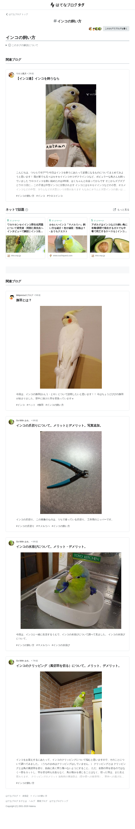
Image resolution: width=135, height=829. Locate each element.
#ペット (31, 404)
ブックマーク (13, 220)
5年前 (38, 295)
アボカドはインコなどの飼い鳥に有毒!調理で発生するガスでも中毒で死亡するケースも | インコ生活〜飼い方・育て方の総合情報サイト (109, 228)
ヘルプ (32, 801)
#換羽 (40, 404)
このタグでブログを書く (116, 28)
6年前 (35, 420)
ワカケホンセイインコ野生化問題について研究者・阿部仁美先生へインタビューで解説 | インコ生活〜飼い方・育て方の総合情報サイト (25, 228)
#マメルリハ (43, 526)
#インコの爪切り (25, 526)
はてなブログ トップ (17, 14)
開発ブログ (42, 801)
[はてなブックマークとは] (26, 209)
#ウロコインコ (55, 195)
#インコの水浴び (61, 645)
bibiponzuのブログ (24, 295)
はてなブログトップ (58, 801)
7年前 (35, 661)
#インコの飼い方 (25, 195)
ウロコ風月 (21, 73)
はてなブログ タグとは (16, 801)
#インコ (40, 195)
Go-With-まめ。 (23, 420)
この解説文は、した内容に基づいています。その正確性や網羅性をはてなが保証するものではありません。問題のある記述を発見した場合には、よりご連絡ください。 (22, 45)
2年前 (31, 73)
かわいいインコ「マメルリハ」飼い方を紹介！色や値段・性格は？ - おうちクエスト (67, 228)
